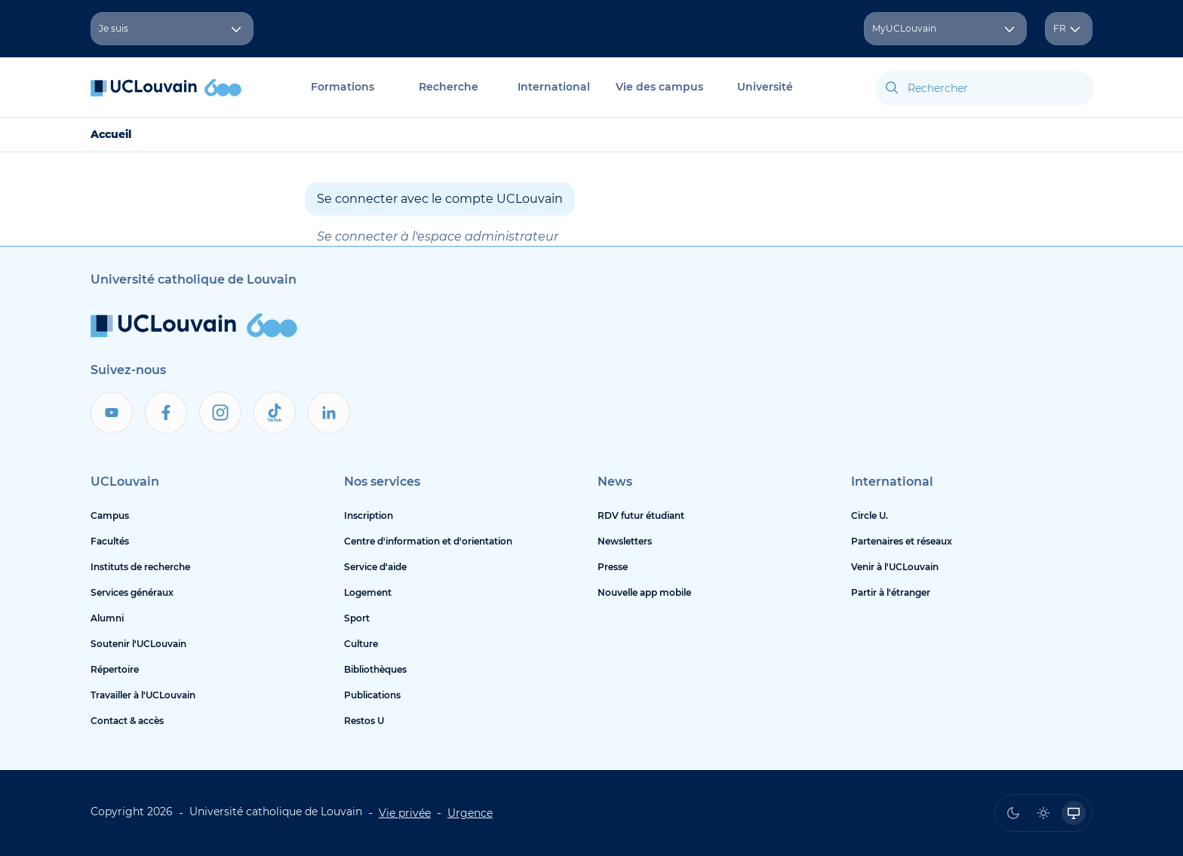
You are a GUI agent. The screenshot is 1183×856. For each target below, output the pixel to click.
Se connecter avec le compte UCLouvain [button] (440, 199)
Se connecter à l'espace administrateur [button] (437, 236)
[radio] (1013, 813)
